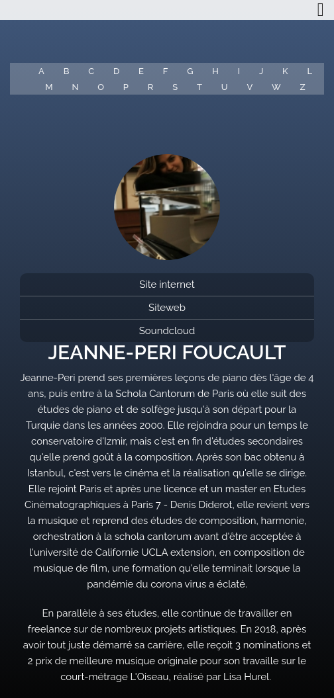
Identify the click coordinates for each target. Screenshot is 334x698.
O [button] (100, 87)
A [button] (41, 71)
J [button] (261, 71)
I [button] (239, 71)
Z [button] (303, 87)
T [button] (199, 87)
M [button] (48, 87)
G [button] (190, 71)
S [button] (175, 87)
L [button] (309, 71)
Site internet (166, 284)
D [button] (116, 71)
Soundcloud (167, 331)
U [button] (224, 87)
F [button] (165, 71)
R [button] (151, 87)
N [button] (75, 87)
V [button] (249, 87)
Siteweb (167, 308)
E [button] (141, 71)
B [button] (67, 71)
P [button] (126, 87)
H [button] (215, 71)
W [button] (276, 87)
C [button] (91, 71)
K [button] (285, 71)
